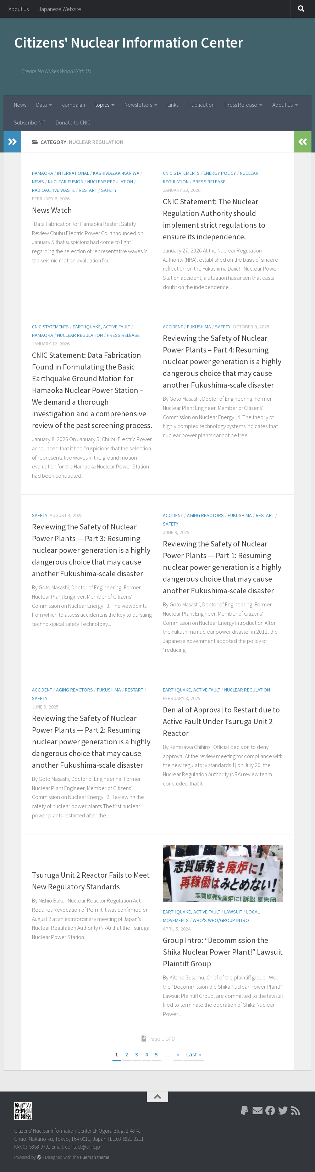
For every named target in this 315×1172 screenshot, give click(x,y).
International (73, 173)
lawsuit (233, 912)
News (20, 104)
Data (41, 104)
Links (172, 104)
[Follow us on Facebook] (270, 1111)
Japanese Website (60, 8)
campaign (73, 104)
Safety (109, 190)
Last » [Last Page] (193, 1054)
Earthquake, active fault (101, 326)
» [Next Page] (177, 1054)
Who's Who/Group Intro (221, 920)
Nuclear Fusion (65, 181)
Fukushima (199, 326)
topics (102, 104)
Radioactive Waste (53, 190)
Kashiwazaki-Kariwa (116, 173)
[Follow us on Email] (257, 1111)
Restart (88, 190)
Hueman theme (94, 1157)
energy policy (220, 173)
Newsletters (138, 104)
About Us (19, 8)
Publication (201, 104)
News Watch (52, 210)
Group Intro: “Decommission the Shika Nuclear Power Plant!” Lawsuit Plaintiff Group (223, 951)
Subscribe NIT (30, 122)
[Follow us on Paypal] (245, 1111)
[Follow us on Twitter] (283, 1111)
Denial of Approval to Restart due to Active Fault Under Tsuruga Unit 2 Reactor (221, 721)
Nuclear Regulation (110, 181)
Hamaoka (42, 173)
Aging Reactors (205, 515)
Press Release (241, 104)
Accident (173, 326)
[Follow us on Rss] (296, 1111)
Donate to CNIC (73, 122)
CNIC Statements (181, 173)
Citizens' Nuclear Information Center (128, 42)
